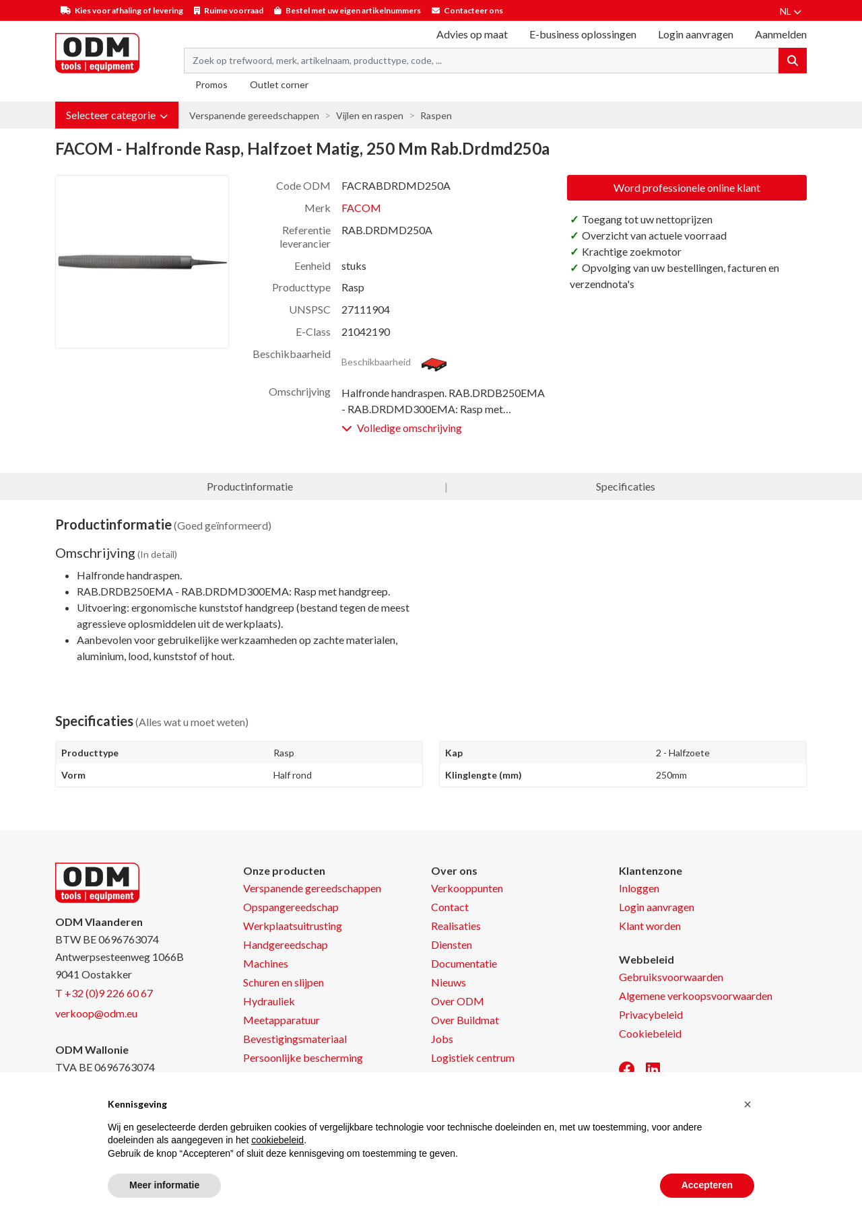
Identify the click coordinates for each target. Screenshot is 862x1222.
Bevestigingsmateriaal (295, 1038)
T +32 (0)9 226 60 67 (104, 992)
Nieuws (448, 982)
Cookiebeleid (650, 1033)
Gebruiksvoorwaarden (671, 976)
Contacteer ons (473, 10)
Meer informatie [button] (164, 1185)
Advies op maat (472, 34)
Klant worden (650, 925)
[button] (116, 115)
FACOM (361, 207)
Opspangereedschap (291, 906)
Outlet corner (279, 84)
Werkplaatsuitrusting (292, 925)
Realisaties (456, 925)
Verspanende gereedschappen (254, 115)
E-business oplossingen (582, 34)
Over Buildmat (465, 1019)
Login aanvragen (695, 34)
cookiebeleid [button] (277, 1140)
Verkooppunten (467, 888)
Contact (450, 906)
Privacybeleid (651, 1014)
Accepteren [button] (707, 1185)
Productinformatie (250, 486)
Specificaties (625, 486)
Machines (265, 963)
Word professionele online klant (687, 187)
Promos (211, 84)
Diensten (451, 944)
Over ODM (457, 1001)
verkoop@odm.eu (96, 1013)
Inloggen (639, 888)
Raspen (436, 115)
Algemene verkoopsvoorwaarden (695, 995)
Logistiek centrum (473, 1057)
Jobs (442, 1038)
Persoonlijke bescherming (303, 1057)
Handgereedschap (285, 944)
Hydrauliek (269, 1001)
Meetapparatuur (281, 1019)
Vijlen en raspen (369, 115)
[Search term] (481, 60)
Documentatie (464, 963)
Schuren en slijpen (283, 982)
